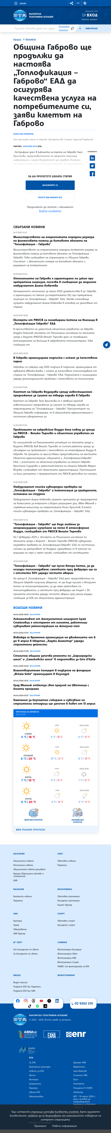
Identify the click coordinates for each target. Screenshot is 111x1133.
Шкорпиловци (36, 1096)
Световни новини (67, 861)
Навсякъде (91, 28)
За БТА (32, 1062)
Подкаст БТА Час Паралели (27, 986)
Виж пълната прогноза (30, 829)
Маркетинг (79, 1067)
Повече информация (64, 1125)
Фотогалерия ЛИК (67, 958)
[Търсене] (72, 28)
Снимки (62, 942)
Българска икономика (69, 900)
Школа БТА (34, 1092)
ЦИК (15, 880)
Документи (35, 1083)
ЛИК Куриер (19, 933)
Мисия (32, 1075)
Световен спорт (66, 921)
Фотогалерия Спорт (68, 962)
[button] (71, 3)
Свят (60, 853)
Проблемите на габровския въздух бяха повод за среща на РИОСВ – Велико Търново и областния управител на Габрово (54, 433)
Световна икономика (69, 896)
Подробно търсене (64, 28)
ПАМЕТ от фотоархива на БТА (73, 966)
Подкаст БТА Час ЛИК (24, 991)
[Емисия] (80, 28)
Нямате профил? (90, 19)
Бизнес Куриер (65, 905)
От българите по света (26, 949)
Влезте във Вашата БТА (50, 197)
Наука (16, 925)
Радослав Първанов (23, 134)
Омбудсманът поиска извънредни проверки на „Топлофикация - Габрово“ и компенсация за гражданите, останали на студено (55, 490)
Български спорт (66, 925)
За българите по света (25, 954)
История (33, 1079)
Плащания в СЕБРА (82, 1088)
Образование (20, 929)
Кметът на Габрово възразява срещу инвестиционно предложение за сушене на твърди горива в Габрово (52, 393)
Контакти (78, 1083)
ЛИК (15, 913)
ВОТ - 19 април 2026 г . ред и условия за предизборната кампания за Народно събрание (84, 1101)
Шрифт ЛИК (79, 1062)
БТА (31, 1057)
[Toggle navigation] (19, 3)
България (31, 39)
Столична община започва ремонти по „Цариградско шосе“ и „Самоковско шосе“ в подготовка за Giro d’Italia (54, 657)
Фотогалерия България (70, 949)
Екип (75, 1079)
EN (78, 3)
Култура (17, 921)
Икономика (65, 889)
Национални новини (23, 861)
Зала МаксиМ (80, 1071)
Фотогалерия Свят (67, 954)
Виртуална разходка (40, 1067)
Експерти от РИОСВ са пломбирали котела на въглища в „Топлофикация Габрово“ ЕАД (55, 321)
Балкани (18, 889)
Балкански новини (22, 896)
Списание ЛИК (80, 1075)
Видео (17, 975)
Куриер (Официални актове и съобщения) (28, 875)
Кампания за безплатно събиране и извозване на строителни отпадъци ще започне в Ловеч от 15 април (54, 701)
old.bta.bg (78, 1092)
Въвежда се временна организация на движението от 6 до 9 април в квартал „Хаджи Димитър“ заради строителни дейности (54, 640)
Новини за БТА (36, 1071)
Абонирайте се (50, 185)
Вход (92, 15)
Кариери (33, 1088)
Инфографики (66, 975)
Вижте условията (50, 210)
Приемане (40, 1125)
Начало (17, 39)
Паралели (62, 865)
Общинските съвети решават (29, 869)
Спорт (61, 913)
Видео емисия (20, 982)
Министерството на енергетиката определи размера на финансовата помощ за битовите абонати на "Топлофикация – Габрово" (53, 240)
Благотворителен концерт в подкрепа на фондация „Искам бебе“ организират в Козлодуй (52, 672)
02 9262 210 (84, 1003)
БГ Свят (17, 942)
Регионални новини (23, 865)
